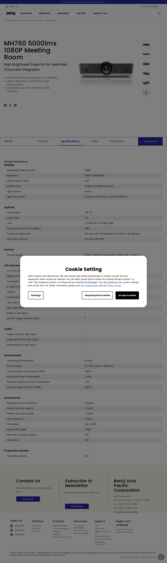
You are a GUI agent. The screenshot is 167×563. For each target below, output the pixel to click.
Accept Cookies (127, 295)
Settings (36, 295)
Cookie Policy (91, 285)
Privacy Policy (114, 285)
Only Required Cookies (97, 295)
